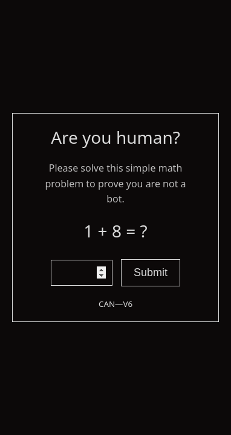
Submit (151, 272)
